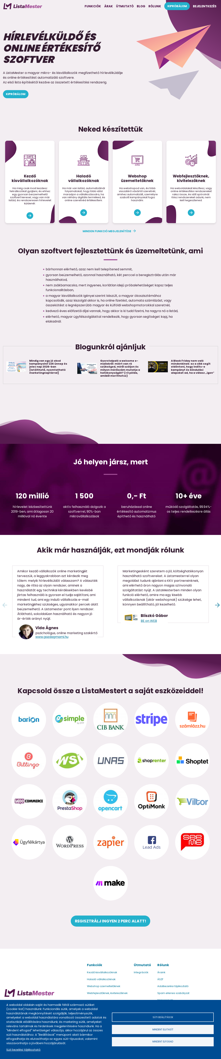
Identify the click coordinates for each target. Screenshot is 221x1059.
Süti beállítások (163, 1016)
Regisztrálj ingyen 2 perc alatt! (110, 921)
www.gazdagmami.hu (51, 637)
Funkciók (94, 965)
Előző (4, 604)
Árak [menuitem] (108, 6)
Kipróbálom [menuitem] (177, 6)
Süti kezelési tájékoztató (23, 1050)
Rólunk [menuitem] (154, 6)
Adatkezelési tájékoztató (173, 986)
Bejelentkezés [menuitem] (204, 6)
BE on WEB (149, 621)
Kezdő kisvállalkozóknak (102, 972)
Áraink (161, 972)
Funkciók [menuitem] (93, 6)
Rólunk (163, 965)
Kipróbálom (15, 94)
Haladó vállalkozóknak (101, 979)
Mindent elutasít (163, 1029)
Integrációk (141, 972)
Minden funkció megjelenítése (107, 231)
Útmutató (142, 965)
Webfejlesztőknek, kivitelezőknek (107, 993)
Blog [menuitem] (141, 6)
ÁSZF (160, 979)
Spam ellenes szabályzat (173, 993)
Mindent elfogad (163, 1042)
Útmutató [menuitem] (125, 6)
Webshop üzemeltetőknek (103, 986)
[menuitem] (22, 6)
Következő (217, 604)
